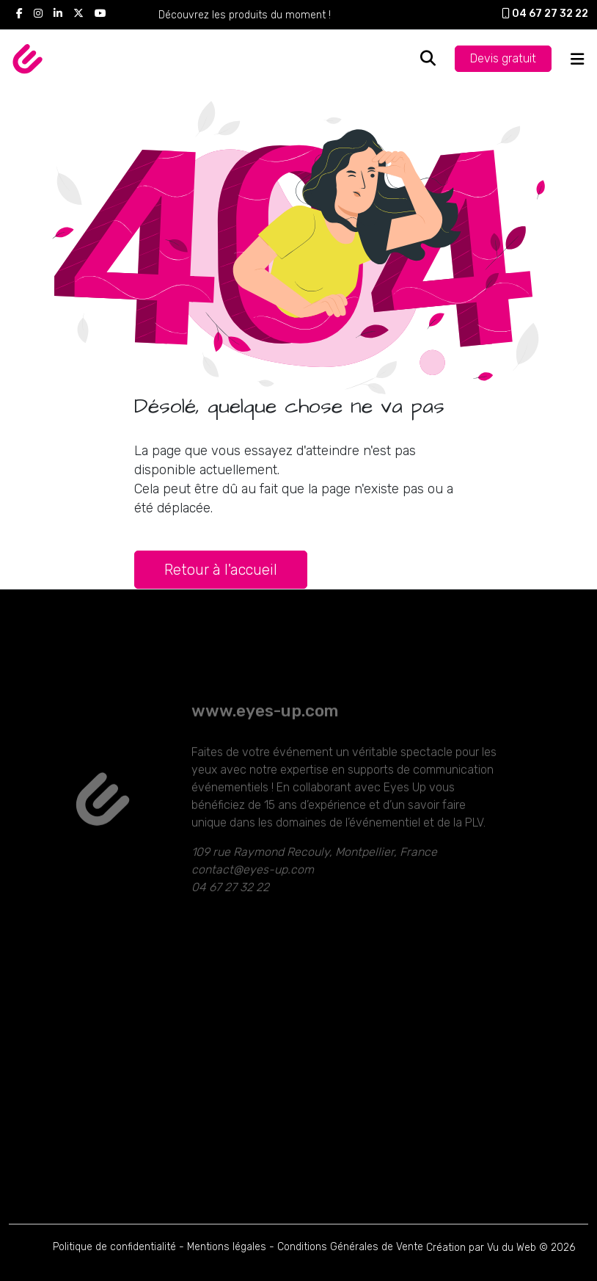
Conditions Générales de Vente (350, 1247)
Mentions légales (226, 1247)
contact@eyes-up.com (252, 892)
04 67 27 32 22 (545, 13)
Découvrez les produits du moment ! (244, 15)
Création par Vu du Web (481, 1247)
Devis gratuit (503, 58)
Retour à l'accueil (220, 569)
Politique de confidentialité (114, 1247)
